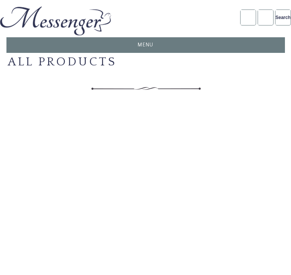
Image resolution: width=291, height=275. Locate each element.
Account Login (248, 17)
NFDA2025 (265, 17)
